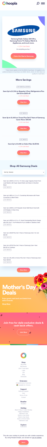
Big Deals (23, 364)
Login (23, 370)
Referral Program (23, 391)
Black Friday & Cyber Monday (23, 410)
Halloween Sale (23, 420)
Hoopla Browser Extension (23, 383)
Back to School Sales (23, 419)
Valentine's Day (23, 413)
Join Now (23, 332)
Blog (23, 374)
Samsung (23, 30)
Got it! (23, 442)
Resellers (23, 403)
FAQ (23, 393)
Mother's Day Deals (23, 415)
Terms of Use (23, 395)
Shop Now (6, 304)
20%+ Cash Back (24, 368)
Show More (23, 270)
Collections (23, 426)
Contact (23, 397)
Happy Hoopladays (23, 411)
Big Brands (23, 366)
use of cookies (36, 437)
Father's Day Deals (23, 417)
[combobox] (28, 172)
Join (23, 372)
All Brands (24, 376)
